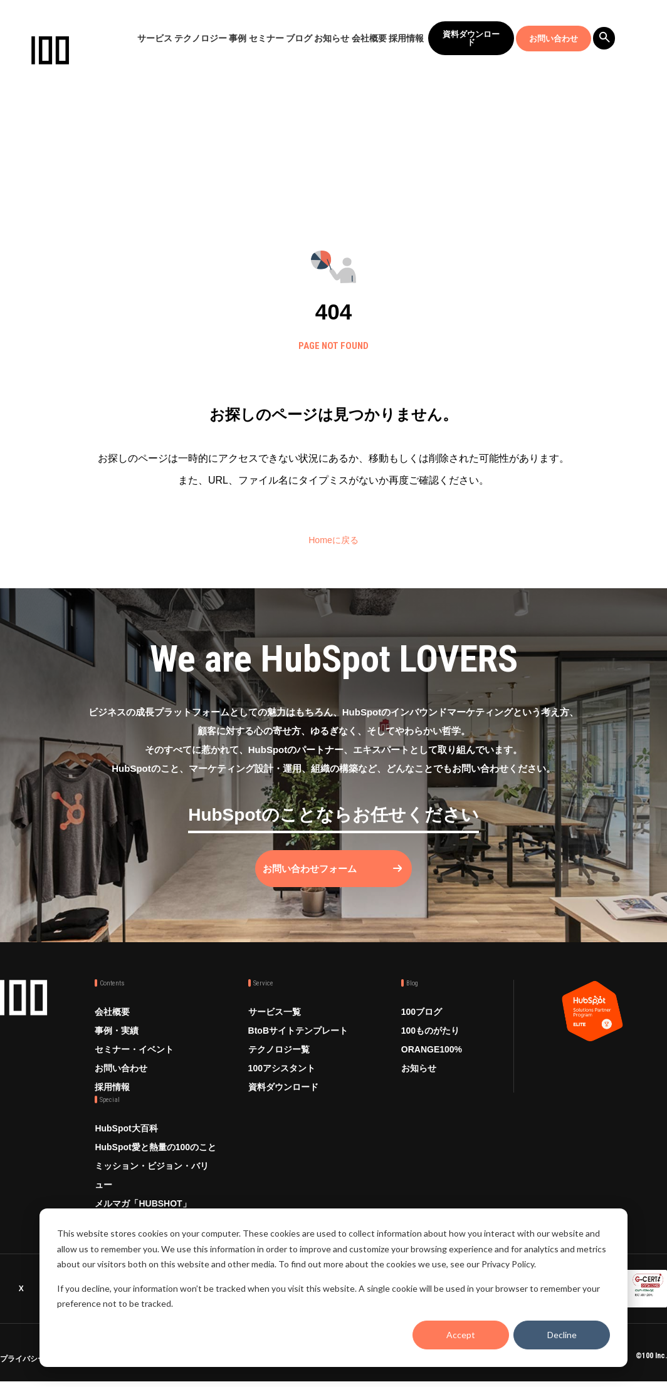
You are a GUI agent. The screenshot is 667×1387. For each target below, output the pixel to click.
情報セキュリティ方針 (164, 1366)
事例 (237, 38)
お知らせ (331, 38)
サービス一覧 (274, 1024)
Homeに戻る (333, 539)
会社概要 (369, 38)
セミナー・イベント (134, 1061)
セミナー (266, 38)
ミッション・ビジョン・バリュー (152, 1187)
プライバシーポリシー (37, 1366)
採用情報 (406, 38)
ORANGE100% (431, 1061)
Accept (460, 1334)
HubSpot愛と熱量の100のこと (155, 1159)
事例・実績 (117, 1042)
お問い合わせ (553, 38)
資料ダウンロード (471, 38)
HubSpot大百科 (126, 1140)
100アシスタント (281, 1080)
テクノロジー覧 (279, 1061)
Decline (562, 1334)
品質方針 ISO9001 (285, 1366)
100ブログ (421, 1024)
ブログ (299, 38)
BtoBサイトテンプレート (298, 1042)
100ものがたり (430, 1042)
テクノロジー (200, 38)
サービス (154, 38)
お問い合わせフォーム (321, 880)
